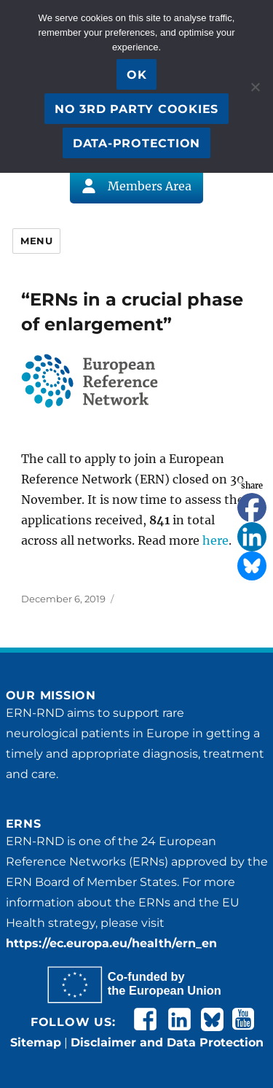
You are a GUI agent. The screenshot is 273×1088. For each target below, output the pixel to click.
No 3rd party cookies (136, 109)
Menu (36, 240)
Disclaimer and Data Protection (167, 1042)
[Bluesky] (251, 565)
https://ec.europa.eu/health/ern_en (111, 943)
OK (137, 75)
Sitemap (35, 1042)
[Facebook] (251, 507)
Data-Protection (136, 143)
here (215, 540)
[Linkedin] (251, 536)
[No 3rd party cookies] (255, 86)
